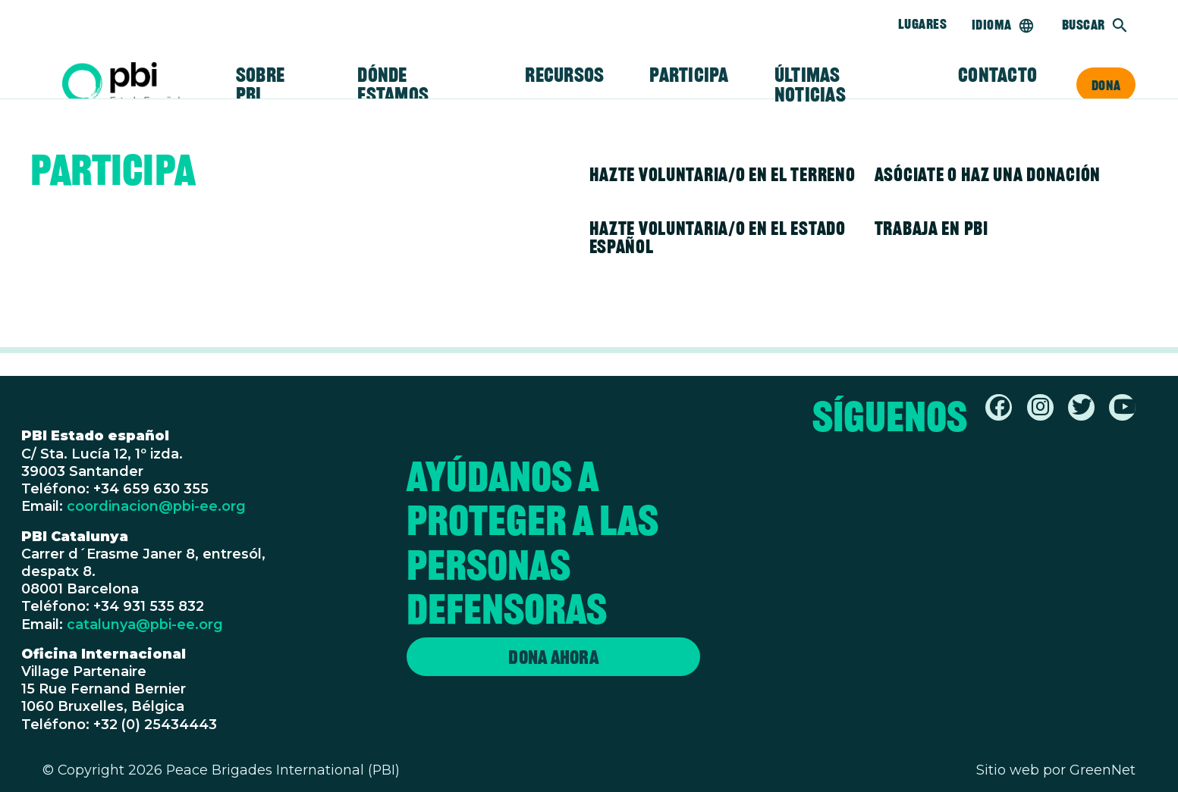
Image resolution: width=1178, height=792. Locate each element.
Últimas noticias (810, 85)
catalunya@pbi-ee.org (145, 624)
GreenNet (1103, 770)
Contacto (997, 75)
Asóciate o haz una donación (988, 174)
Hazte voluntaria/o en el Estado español (717, 237)
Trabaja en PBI (931, 228)
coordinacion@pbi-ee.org (156, 506)
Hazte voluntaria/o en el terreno (722, 174)
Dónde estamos (393, 85)
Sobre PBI (260, 85)
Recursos (564, 75)
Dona (1106, 85)
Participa (688, 75)
